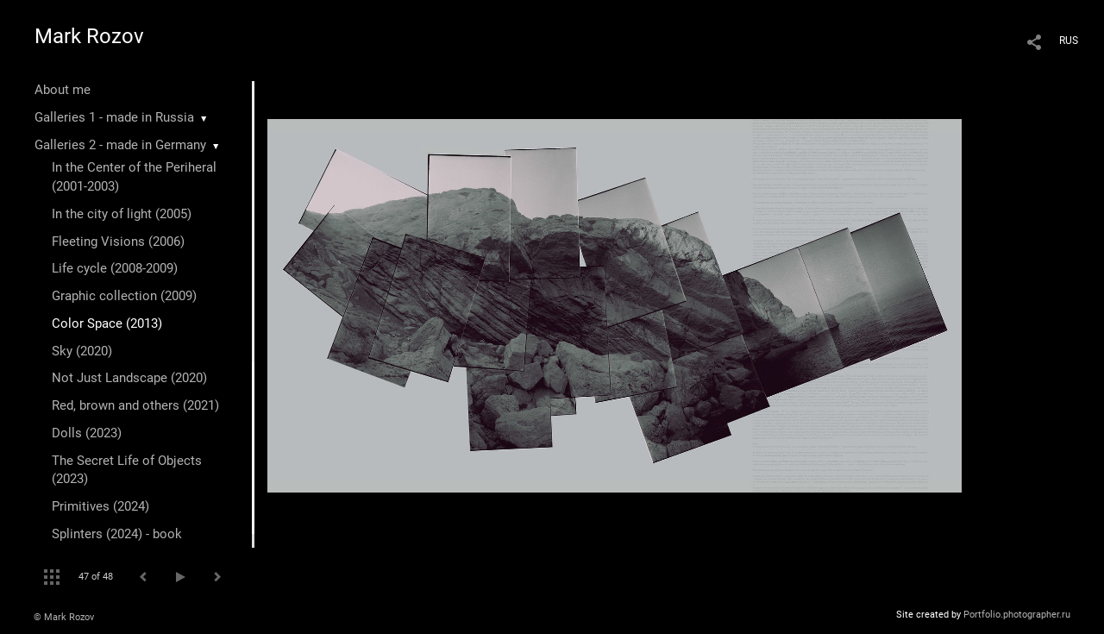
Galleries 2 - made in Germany (120, 145)
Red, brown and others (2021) (135, 405)
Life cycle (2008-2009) (115, 268)
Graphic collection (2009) (124, 296)
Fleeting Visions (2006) (118, 241)
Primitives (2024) (100, 506)
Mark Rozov (89, 36)
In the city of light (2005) (121, 214)
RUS (1068, 41)
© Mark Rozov (64, 617)
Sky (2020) (82, 351)
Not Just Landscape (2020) (129, 378)
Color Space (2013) (107, 323)
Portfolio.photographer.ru (1016, 614)
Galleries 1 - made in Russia (114, 117)
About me (62, 89)
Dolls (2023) (87, 433)
